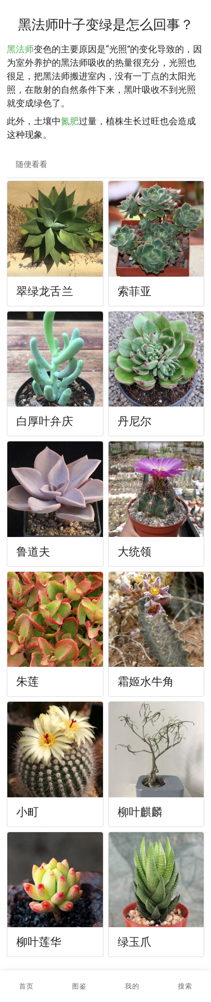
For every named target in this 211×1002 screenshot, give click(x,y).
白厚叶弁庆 (44, 421)
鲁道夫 (33, 551)
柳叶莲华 (39, 942)
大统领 (134, 551)
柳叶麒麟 (140, 812)
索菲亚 (134, 291)
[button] (79, 986)
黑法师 (20, 49)
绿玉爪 (134, 942)
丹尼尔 (134, 421)
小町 (27, 812)
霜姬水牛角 (146, 681)
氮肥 (70, 121)
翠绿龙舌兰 (44, 291)
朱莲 (27, 681)
